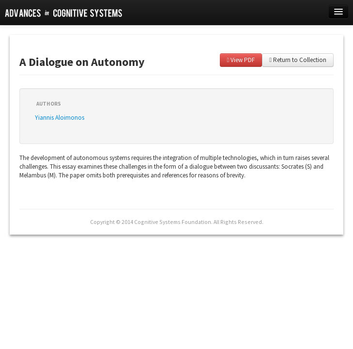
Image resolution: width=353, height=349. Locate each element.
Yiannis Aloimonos (59, 117)
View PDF (241, 60)
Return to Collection (297, 60)
